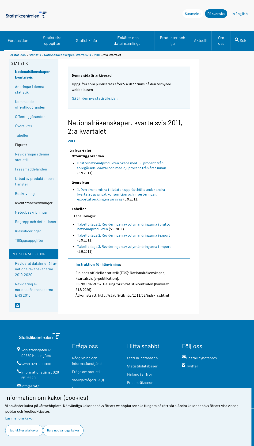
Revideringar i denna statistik (32, 157)
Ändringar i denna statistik (29, 89)
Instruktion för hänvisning (98, 264)
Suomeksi (193, 13)
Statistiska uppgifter (52, 40)
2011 (97, 55)
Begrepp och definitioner (36, 221)
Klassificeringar (28, 231)
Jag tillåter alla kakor (23, 430)
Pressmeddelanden (31, 169)
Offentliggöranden (30, 116)
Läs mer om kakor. (19, 418)
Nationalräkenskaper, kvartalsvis (67, 55)
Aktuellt (201, 40)
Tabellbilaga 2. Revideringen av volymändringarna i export (123, 235)
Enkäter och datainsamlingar (128, 40)
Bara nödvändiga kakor (63, 430)
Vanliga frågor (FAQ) (88, 380)
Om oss (221, 40)
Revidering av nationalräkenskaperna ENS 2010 (34, 289)
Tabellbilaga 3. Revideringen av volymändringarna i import (124, 246)
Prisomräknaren (140, 382)
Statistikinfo (86, 40)
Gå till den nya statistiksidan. (95, 98)
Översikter (23, 126)
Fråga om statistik (87, 371)
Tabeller (22, 135)
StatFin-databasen (142, 357)
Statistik (35, 55)
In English (239, 13)
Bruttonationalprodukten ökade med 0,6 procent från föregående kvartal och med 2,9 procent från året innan (121, 165)
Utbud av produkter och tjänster (34, 181)
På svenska (216, 13)
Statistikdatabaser (142, 366)
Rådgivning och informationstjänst (87, 360)
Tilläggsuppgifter (29, 240)
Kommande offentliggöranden (30, 104)
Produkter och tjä (172, 40)
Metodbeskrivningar (31, 212)
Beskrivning (25, 193)
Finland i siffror (139, 374)
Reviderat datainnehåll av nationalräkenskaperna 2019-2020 (36, 269)
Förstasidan (18, 40)
